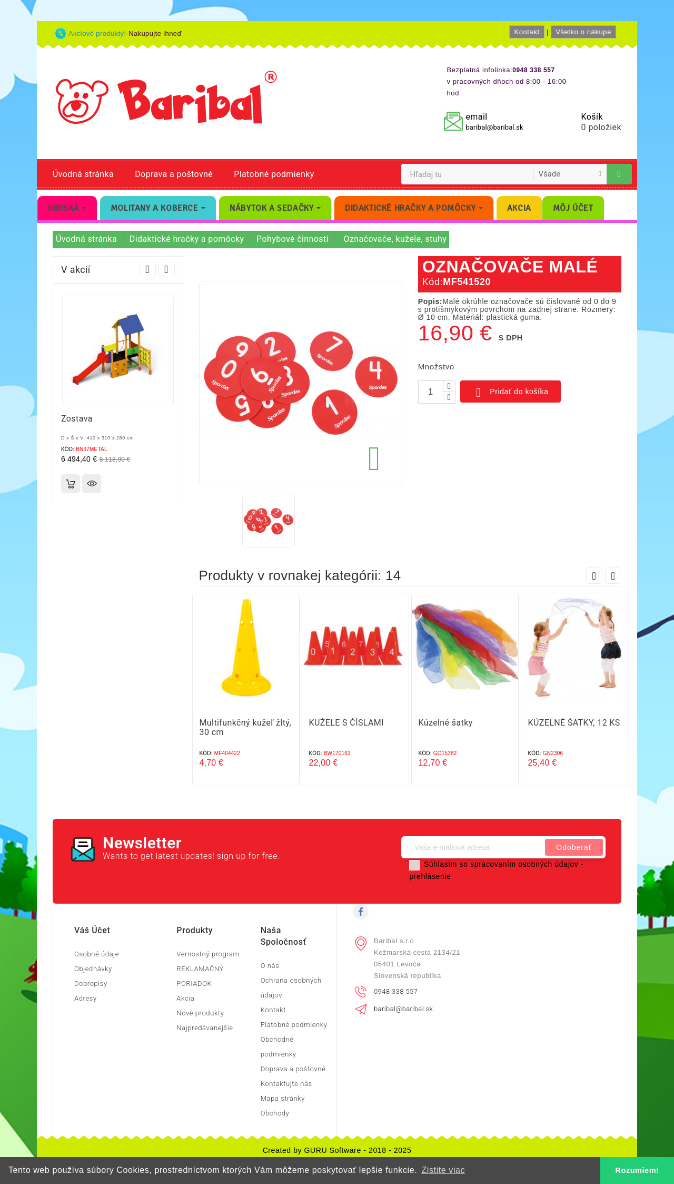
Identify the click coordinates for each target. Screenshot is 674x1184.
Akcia (185, 998)
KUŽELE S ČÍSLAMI (346, 723)
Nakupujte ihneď (155, 33)
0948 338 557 (396, 991)
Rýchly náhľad (91, 483)
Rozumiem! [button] (637, 1170)
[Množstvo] (430, 392)
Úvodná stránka (83, 174)
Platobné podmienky (274, 174)
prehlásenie (430, 876)
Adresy (85, 998)
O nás (270, 966)
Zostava (77, 419)
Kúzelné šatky (446, 723)
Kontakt (526, 32)
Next (166, 269)
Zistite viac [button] (443, 1170)
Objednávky (93, 969)
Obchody (275, 1113)
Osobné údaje (96, 954)
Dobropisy (90, 983)
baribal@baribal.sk (494, 127)
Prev (148, 269)
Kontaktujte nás (286, 1084)
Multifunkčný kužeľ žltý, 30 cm (246, 727)
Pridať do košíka (510, 392)
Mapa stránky (283, 1098)
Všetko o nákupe (583, 32)
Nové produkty (200, 1013)
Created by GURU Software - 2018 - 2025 (337, 1150)
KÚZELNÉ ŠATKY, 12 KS (574, 723)
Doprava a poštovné (174, 174)
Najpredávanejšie (204, 1028)
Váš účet (92, 930)
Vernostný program (207, 954)
